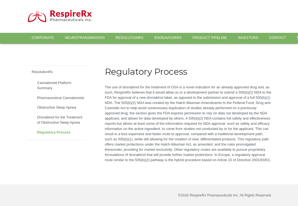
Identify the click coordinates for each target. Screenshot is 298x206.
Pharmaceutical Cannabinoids (60, 98)
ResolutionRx (42, 72)
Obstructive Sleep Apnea (56, 107)
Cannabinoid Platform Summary (54, 85)
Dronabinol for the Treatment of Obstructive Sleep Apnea (59, 120)
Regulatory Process (53, 132)
